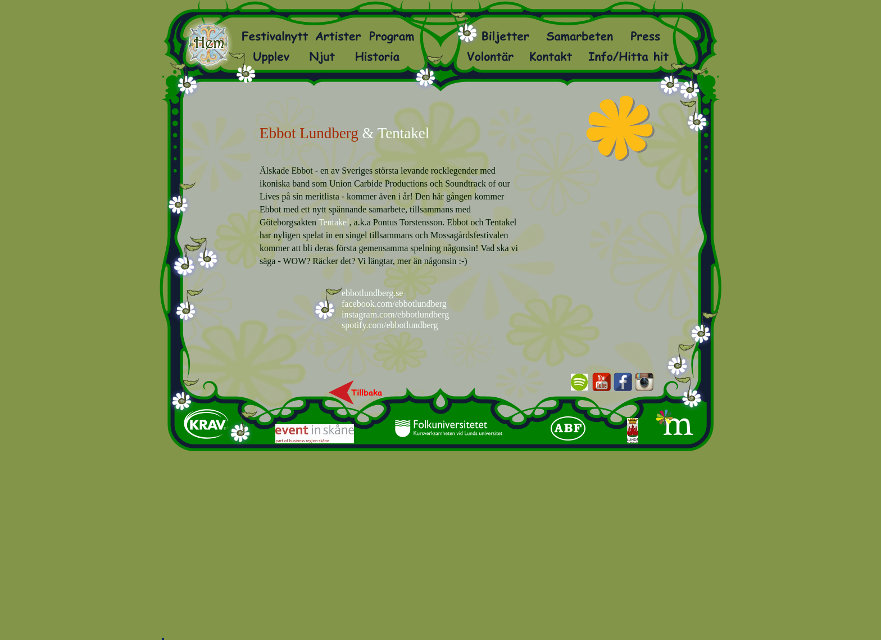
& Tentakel (395, 133)
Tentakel (334, 222)
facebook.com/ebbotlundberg (394, 303)
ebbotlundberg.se (372, 293)
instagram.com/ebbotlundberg (395, 314)
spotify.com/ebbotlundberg (390, 325)
